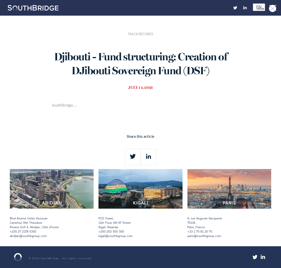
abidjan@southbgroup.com (28, 236)
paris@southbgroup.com (204, 236)
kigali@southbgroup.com (115, 236)
